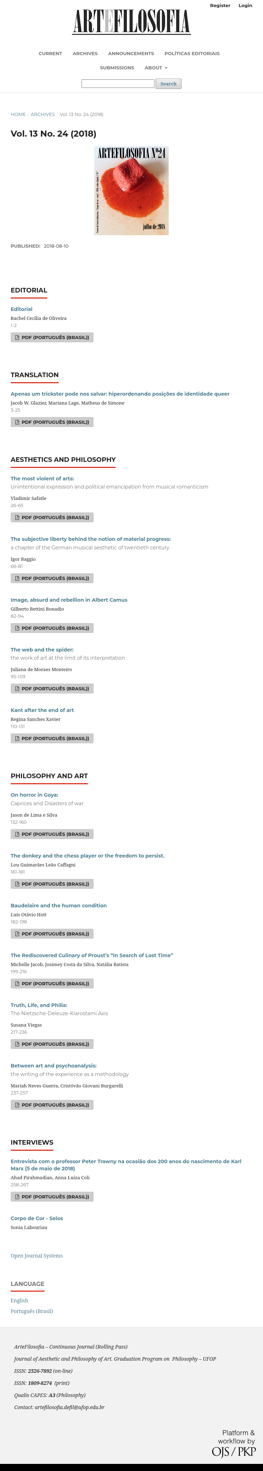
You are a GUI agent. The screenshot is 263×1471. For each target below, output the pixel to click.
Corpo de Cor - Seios (37, 1218)
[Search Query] (117, 83)
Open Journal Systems (37, 1255)
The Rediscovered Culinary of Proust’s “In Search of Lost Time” (92, 955)
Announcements (131, 53)
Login (245, 5)
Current (50, 53)
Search (169, 83)
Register (220, 5)
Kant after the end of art (42, 710)
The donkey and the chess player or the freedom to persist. (87, 856)
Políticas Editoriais (192, 53)
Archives (85, 53)
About (154, 67)
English (19, 1300)
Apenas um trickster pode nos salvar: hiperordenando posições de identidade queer (120, 394)
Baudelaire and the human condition (59, 905)
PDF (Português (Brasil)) (54, 337)
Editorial (21, 309)
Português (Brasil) (32, 1311)
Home (18, 114)
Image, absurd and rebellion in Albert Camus (69, 600)
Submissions (117, 67)
